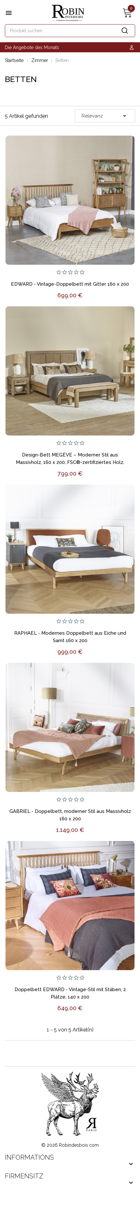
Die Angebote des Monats (32, 47)
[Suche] (70, 30)
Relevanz (105, 116)
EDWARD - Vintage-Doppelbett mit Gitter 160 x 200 (70, 284)
